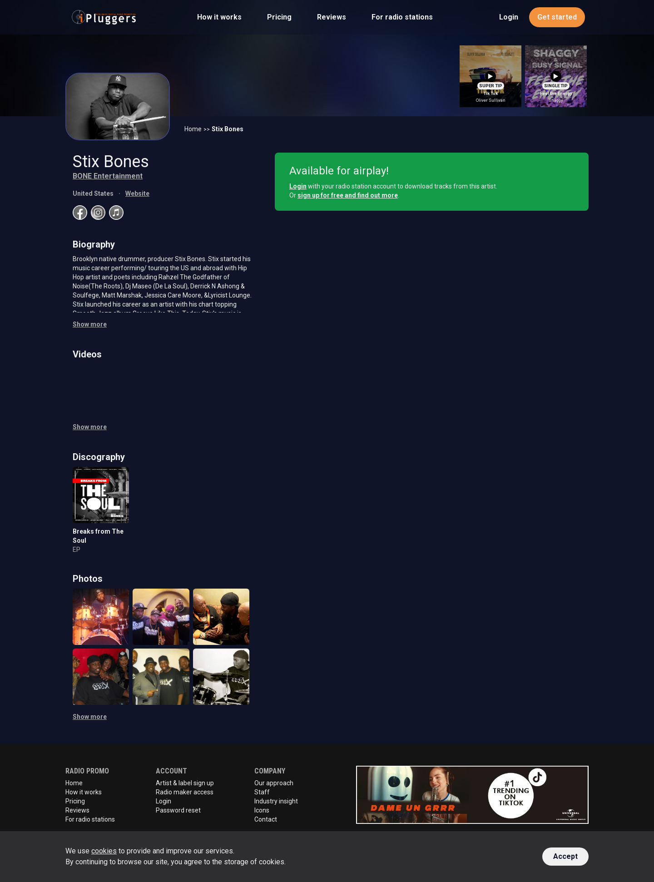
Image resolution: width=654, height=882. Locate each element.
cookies (104, 851)
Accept (565, 856)
